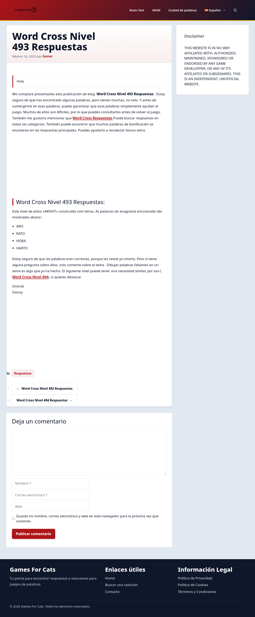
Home (110, 578)
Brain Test (137, 10)
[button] (235, 10)
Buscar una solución (121, 584)
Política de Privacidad (195, 578)
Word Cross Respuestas (93, 118)
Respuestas (23, 373)
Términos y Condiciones (197, 591)
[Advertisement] (89, 164)
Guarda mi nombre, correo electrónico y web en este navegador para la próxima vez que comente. (87, 519)
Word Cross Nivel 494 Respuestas (42, 400)
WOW (156, 10)
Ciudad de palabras (182, 10)
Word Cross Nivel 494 (30, 277)
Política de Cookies (193, 584)
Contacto (112, 591)
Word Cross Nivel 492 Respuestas (47, 388)
